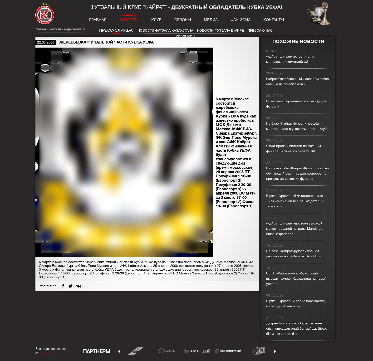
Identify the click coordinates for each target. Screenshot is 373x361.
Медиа (211, 20)
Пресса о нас (260, 30)
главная (40, 29)
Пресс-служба (116, 30)
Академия (185, 36)
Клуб (156, 20)
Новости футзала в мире (220, 30)
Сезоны (182, 20)
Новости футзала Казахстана (165, 30)
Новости (128, 20)
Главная (98, 20)
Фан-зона (240, 20)
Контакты (273, 20)
